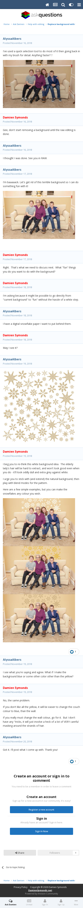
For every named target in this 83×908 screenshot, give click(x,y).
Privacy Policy (20, 887)
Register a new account (41, 809)
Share (19, 852)
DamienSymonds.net (40, 890)
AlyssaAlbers (12, 39)
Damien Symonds (58, 887)
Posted (17, 43)
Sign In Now (41, 831)
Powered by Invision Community (41, 893)
